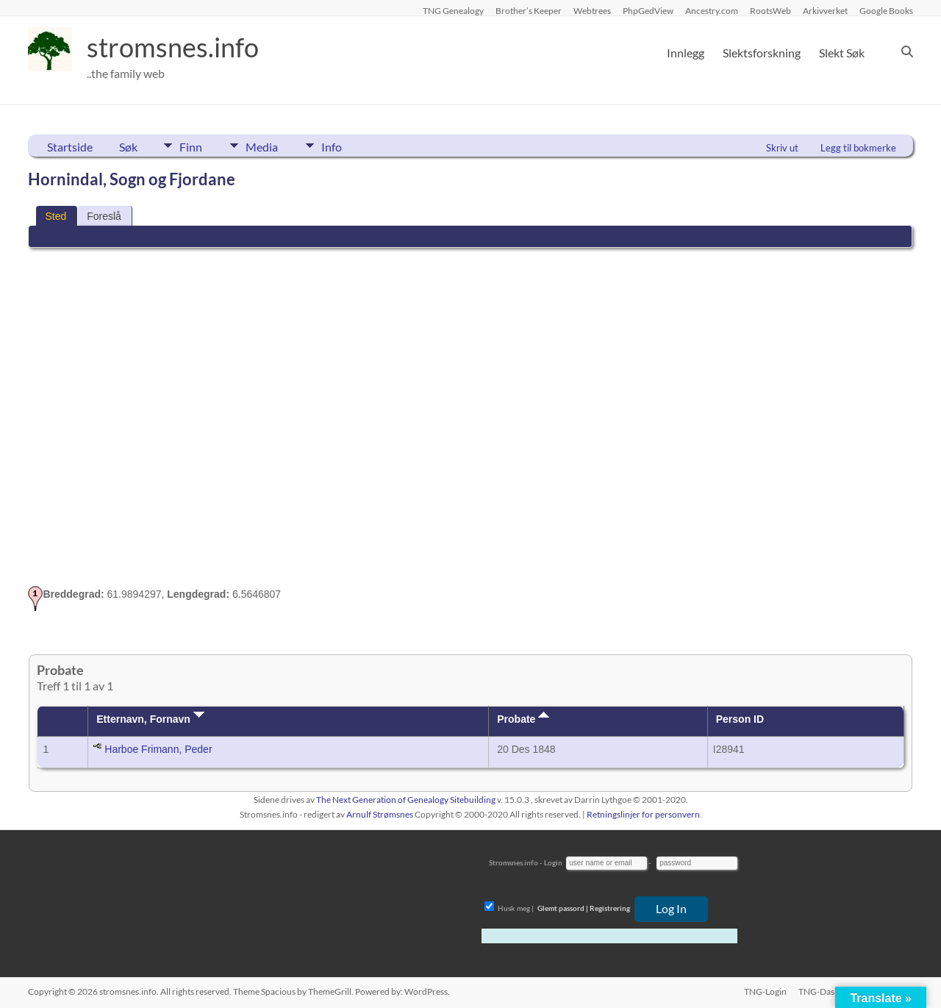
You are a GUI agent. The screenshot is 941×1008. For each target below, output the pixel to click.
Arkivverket (825, 10)
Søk (128, 147)
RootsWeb (770, 10)
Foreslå (104, 216)
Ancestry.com (711, 10)
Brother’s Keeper (528, 10)
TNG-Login (765, 991)
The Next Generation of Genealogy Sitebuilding (405, 799)
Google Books (886, 10)
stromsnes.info (173, 48)
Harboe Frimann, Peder (158, 749)
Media (262, 145)
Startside (70, 147)
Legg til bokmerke (858, 148)
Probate (523, 719)
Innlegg (685, 53)
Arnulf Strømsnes (379, 814)
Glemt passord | (562, 908)
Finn (190, 145)
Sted (55, 216)
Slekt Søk (842, 53)
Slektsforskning (762, 53)
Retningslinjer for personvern (643, 814)
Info (333, 145)
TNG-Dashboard (830, 991)
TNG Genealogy (453, 10)
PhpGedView (648, 10)
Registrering (609, 908)
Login (553, 862)
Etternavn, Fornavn (150, 719)
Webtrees (592, 10)
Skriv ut (782, 148)
